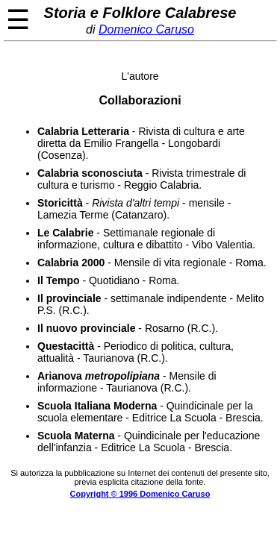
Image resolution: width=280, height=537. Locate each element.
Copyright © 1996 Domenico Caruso (140, 493)
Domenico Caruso (146, 29)
